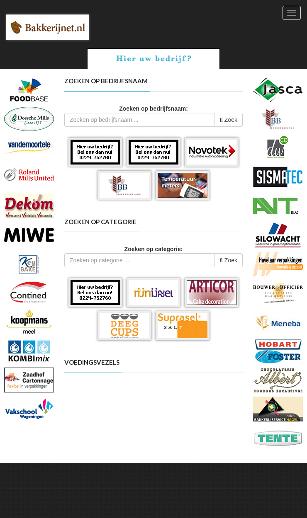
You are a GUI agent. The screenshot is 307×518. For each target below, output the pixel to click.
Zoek (228, 119)
